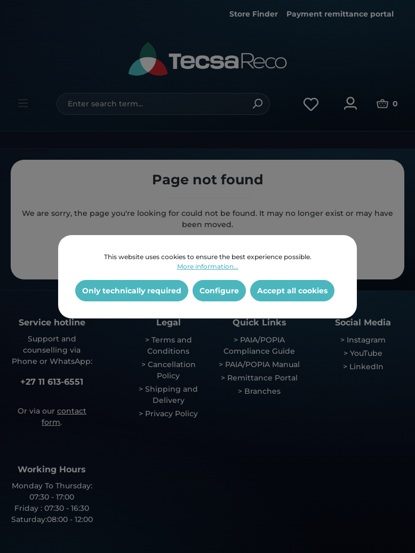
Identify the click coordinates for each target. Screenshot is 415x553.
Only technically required (131, 290)
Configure (219, 290)
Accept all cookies (292, 290)
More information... (207, 266)
